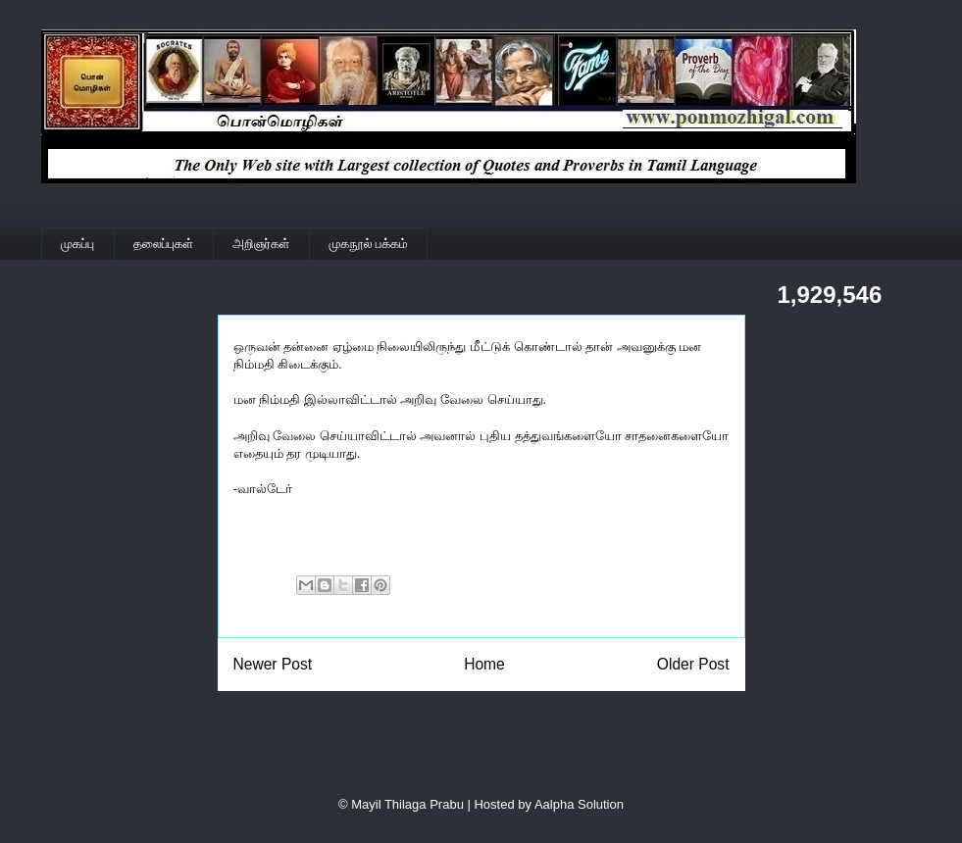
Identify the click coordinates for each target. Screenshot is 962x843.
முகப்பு (77, 243)
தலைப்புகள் (163, 243)
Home (484, 664)
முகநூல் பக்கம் (368, 243)
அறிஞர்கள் (260, 243)
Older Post (693, 664)
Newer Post (273, 664)
